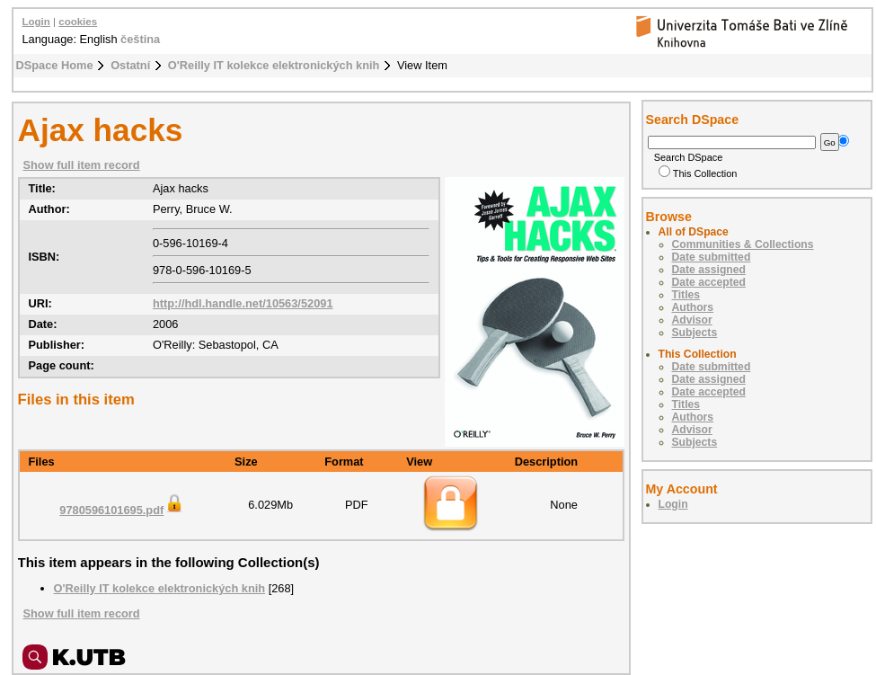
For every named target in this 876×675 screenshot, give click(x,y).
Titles (686, 295)
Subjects (695, 332)
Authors (693, 307)
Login (36, 21)
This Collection (698, 173)
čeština (140, 39)
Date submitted (711, 257)
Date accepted (709, 282)
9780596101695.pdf (122, 510)
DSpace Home (54, 65)
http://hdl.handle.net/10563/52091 (243, 303)
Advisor (692, 320)
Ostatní (130, 65)
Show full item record (81, 165)
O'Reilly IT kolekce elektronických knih (274, 65)
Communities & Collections (743, 244)
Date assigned (709, 269)
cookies (77, 21)
